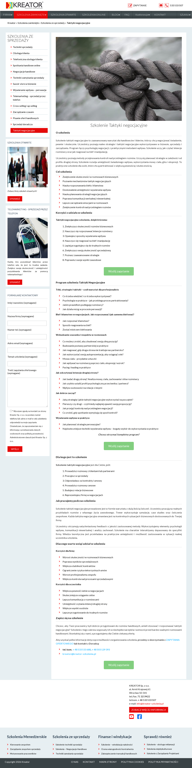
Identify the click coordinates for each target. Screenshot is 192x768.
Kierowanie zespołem (20, 744)
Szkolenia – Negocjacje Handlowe (71, 749)
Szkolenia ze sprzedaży (53, 22)
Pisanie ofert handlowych (26, 118)
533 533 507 (176, 5)
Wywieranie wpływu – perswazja (29, 89)
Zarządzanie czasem (23, 112)
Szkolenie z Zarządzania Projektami (163, 753)
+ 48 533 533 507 (147, 700)
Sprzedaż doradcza (23, 124)
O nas (74, 761)
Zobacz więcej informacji (148, 709)
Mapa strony (108, 761)
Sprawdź (15, 199)
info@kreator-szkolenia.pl (150, 703)
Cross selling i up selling (25, 105)
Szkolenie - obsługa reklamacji (161, 744)
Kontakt (89, 761)
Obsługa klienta (21, 53)
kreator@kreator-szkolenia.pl (79, 653)
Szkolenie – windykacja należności (116, 744)
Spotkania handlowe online (26, 65)
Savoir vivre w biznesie (24, 83)
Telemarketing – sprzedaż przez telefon (29, 98)
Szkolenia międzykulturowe (159, 749)
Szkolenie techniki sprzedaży (69, 744)
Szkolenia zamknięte (28, 22)
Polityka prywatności (163, 761)
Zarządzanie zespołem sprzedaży (25, 749)
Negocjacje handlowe (24, 71)
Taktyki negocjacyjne (24, 130)
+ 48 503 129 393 (101, 649)
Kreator (12, 22)
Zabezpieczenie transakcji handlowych (119, 753)
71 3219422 (143, 696)
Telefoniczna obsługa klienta (27, 59)
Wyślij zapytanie (118, 271)
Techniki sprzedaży (23, 47)
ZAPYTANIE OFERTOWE (143, 5)
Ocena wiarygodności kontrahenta (117, 749)
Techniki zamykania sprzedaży (28, 77)
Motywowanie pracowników (23, 753)
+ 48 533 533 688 (82, 649)
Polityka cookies (132, 761)
